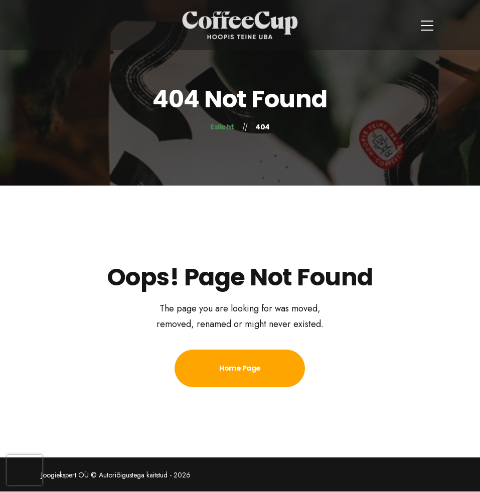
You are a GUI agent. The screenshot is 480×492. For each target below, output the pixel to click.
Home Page (240, 368)
